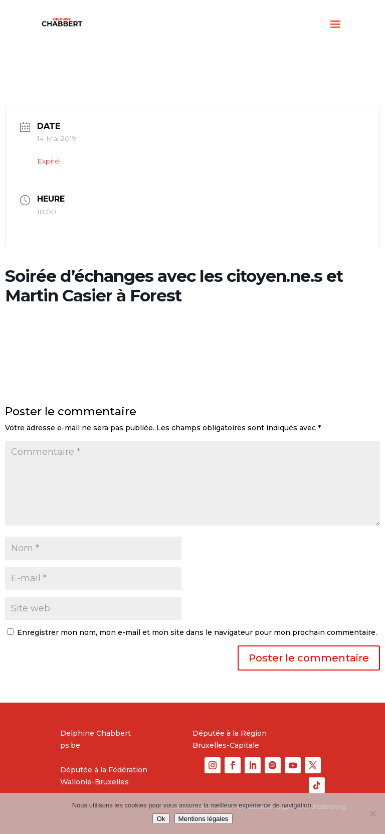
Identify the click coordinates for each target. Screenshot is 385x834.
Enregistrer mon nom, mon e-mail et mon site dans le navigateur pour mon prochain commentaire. (197, 632)
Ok (160, 818)
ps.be (70, 745)
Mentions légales (203, 818)
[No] (372, 813)
